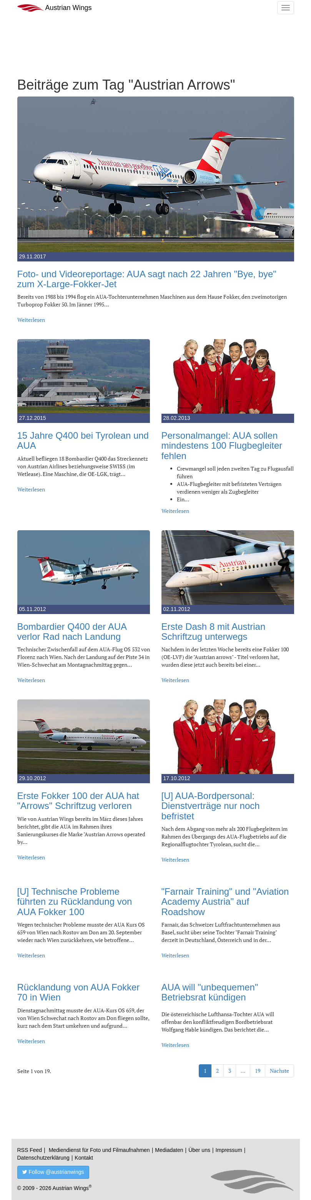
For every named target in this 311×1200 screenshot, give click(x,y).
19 (257, 1070)
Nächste (279, 1070)
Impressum (229, 1150)
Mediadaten (169, 1150)
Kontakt (84, 1158)
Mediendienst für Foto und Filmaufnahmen (99, 1150)
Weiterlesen (31, 319)
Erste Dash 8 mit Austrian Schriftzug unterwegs (213, 631)
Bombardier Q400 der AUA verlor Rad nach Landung (71, 631)
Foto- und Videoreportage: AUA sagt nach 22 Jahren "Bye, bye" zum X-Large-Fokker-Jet (146, 279)
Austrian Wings (54, 8)
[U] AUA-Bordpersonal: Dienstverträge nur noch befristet (210, 806)
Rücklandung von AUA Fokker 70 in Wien (78, 992)
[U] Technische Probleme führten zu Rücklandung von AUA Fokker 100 (74, 901)
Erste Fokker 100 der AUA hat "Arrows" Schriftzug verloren (78, 801)
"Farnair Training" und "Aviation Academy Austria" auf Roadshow (225, 901)
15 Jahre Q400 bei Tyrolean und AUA (83, 440)
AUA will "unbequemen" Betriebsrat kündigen (209, 992)
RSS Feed (29, 1150)
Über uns (199, 1150)
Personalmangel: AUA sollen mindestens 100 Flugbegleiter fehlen (222, 445)
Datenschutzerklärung (43, 1158)
